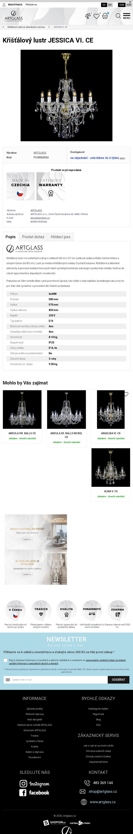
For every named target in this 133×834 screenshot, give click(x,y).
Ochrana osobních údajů (98, 716)
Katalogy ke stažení (98, 673)
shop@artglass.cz (40, 218)
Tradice (34, 700)
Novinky (8, 830)
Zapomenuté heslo (98, 727)
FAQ (98, 690)
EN (109, 5)
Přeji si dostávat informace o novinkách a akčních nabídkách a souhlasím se (67, 627)
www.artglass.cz (103, 767)
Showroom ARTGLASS (34, 695)
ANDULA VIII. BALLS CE (22, 433)
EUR (129, 5)
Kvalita (34, 711)
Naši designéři (34, 684)
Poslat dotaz (33, 237)
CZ (103, 5)
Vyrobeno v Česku (34, 706)
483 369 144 (103, 748)
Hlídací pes (61, 237)
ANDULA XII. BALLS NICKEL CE (66, 435)
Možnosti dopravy (35, 679)
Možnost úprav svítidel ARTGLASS (34, 690)
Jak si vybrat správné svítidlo (98, 710)
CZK (121, 5)
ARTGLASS (40, 153)
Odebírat (118, 644)
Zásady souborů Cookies (98, 721)
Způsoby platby (35, 673)
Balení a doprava (34, 717)
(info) (122, 158)
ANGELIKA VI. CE (111, 433)
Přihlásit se (31, 4)
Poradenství (35, 722)
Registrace (98, 679)
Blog (98, 684)
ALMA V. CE (111, 491)
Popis (11, 237)
